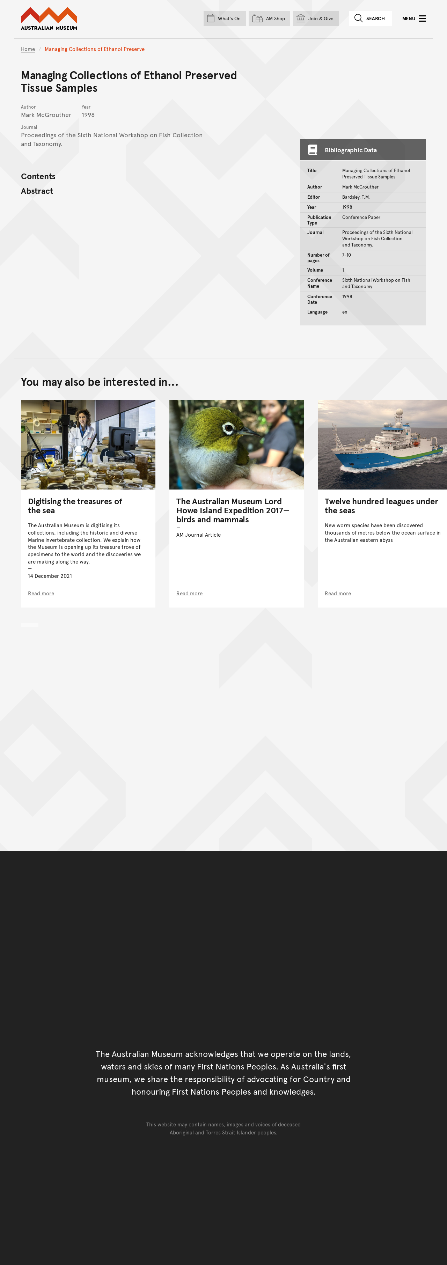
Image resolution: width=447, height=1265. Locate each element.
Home (28, 48)
